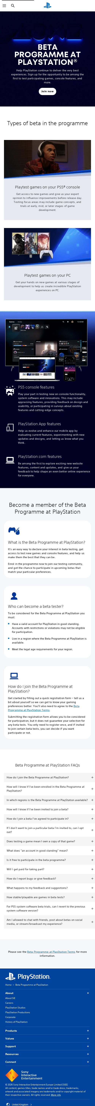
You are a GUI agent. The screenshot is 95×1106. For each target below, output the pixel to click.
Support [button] (47, 1046)
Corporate (10, 1017)
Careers (9, 1002)
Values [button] (47, 1038)
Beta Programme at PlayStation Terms (51, 951)
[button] (47, 91)
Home (8, 984)
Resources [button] (47, 1054)
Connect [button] (47, 1062)
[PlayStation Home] (47, 6)
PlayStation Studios (15, 1007)
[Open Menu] (4, 5)
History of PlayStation (16, 1021)
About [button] (47, 993)
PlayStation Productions (17, 1012)
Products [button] (47, 1031)
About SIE (10, 998)
